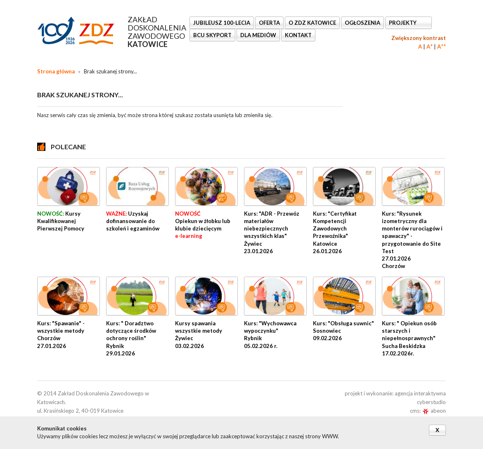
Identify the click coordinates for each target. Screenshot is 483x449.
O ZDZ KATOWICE (312, 22)
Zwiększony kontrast (418, 38)
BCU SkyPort (212, 35)
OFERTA (269, 22)
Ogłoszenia (362, 22)
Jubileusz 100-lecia (221, 22)
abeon (434, 410)
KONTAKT (298, 35)
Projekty (403, 22)
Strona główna (56, 71)
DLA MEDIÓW (258, 35)
